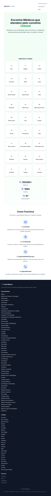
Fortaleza (3, 428)
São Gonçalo (4, 463)
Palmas (3, 455)
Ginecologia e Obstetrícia (7, 304)
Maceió (3, 444)
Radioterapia (4, 385)
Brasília (3, 423)
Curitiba (3, 426)
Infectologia (4, 302)
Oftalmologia (4, 298)
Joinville (3, 467)
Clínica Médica (4, 300)
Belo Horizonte (4, 421)
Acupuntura (4, 350)
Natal (2, 448)
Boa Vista (3, 453)
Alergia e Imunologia (6, 369)
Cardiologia (4, 319)
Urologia (3, 331)
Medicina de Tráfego (6, 404)
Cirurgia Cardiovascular (7, 356)
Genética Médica (5, 406)
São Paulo (3, 417)
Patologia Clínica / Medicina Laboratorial (11, 317)
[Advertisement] (25, 47)
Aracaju (3, 457)
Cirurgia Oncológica (6, 365)
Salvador (3, 434)
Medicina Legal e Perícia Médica (9, 408)
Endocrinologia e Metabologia (8, 323)
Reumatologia (4, 335)
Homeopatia (4, 360)
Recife (2, 436)
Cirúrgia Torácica (5, 379)
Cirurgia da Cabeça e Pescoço (8, 354)
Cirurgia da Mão (5, 396)
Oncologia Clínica (5, 329)
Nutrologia (3, 387)
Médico (3, 294)
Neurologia (4, 363)
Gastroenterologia (5, 327)
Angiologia (3, 342)
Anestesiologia (4, 325)
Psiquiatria (3, 367)
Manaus (3, 430)
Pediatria (3, 306)
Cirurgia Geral (4, 308)
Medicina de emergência (7, 400)
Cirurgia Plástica (5, 373)
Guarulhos (3, 461)
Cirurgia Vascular (5, 340)
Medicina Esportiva (6, 392)
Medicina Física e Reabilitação (8, 375)
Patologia (3, 333)
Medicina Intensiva (5, 390)
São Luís (3, 442)
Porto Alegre (4, 432)
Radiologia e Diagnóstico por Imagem (10, 310)
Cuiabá (3, 465)
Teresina (3, 446)
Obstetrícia (4, 410)
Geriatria (3, 377)
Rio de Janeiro (4, 419)
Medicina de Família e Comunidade (9, 296)
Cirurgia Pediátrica (5, 381)
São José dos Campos (6, 469)
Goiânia (3, 438)
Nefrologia (3, 346)
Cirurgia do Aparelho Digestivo (8, 338)
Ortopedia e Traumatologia (7, 315)
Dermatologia (4, 358)
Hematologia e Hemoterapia (8, 383)
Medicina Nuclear (5, 398)
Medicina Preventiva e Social (8, 402)
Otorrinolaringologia (6, 313)
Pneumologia (4, 352)
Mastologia (4, 348)
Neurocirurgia (4, 321)
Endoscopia (4, 344)
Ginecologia (4, 394)
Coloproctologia (5, 371)
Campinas (3, 440)
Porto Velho (4, 450)
